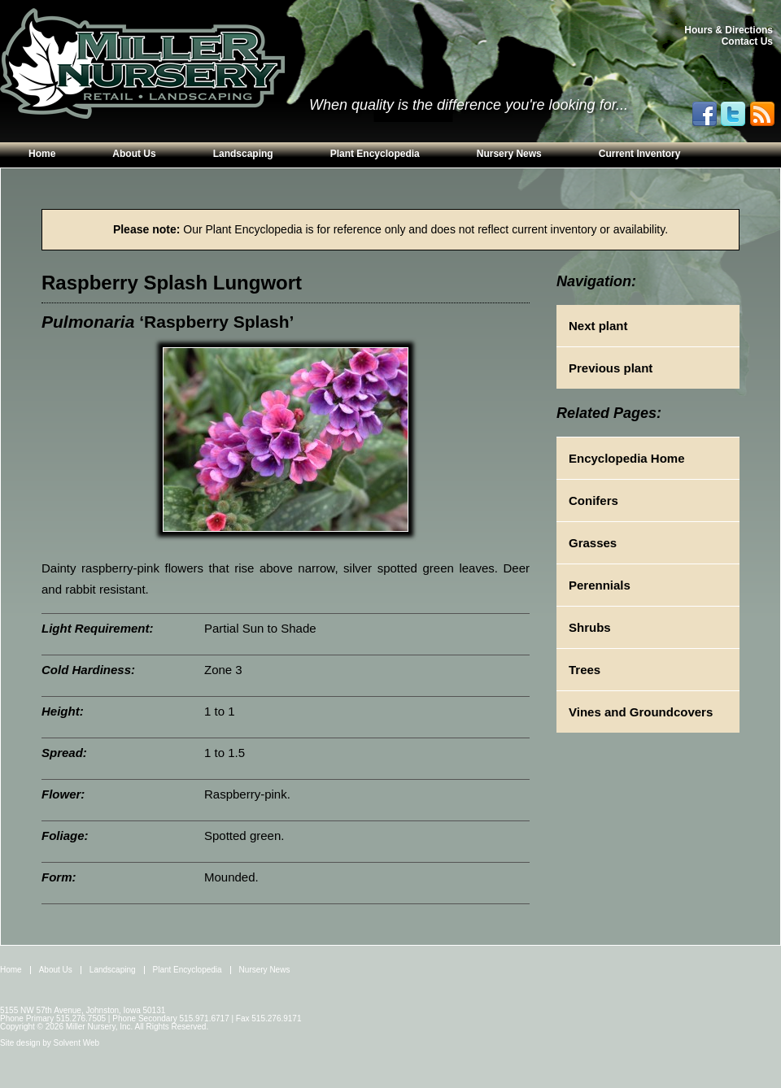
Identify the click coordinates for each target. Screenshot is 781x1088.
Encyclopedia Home (627, 458)
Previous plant (610, 368)
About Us (133, 153)
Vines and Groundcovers (641, 712)
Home (41, 153)
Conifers (593, 500)
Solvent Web (77, 1042)
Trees (584, 670)
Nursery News (509, 153)
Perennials (599, 585)
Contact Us (747, 41)
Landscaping (243, 153)
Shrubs (590, 627)
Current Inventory (640, 153)
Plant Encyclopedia (375, 153)
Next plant (598, 326)
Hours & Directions (728, 30)
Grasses (593, 543)
